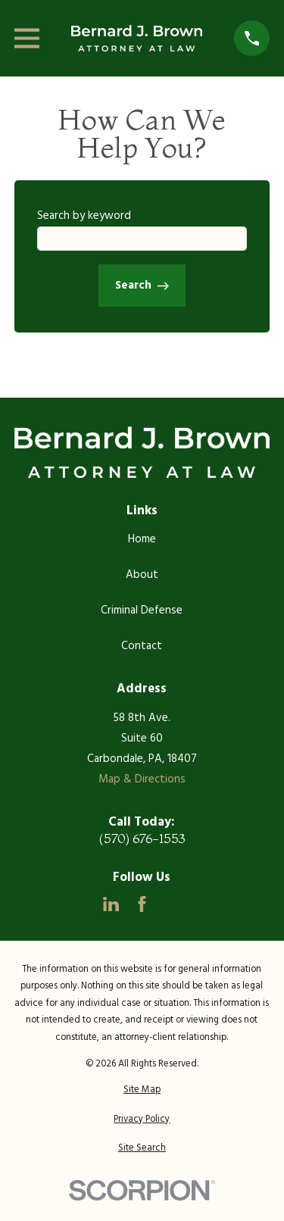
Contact (141, 646)
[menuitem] (142, 1090)
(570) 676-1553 (142, 838)
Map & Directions (142, 779)
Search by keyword (84, 216)
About (142, 575)
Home (142, 539)
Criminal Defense (142, 610)
